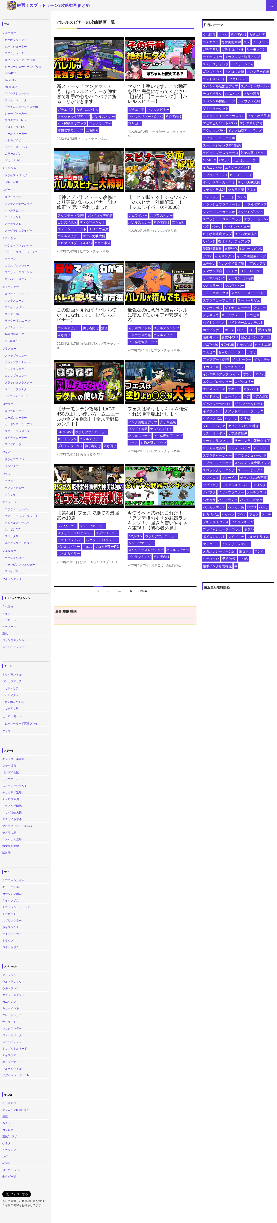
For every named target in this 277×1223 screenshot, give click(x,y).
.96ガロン (11, 86)
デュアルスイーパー (235, 485)
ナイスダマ (9, 1055)
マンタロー (211, 544)
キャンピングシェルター (20, 564)
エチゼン (209, 263)
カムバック (233, 94)
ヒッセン (227, 514)
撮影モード (211, 337)
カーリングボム (12, 893)
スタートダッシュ (250, 212)
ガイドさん (211, 396)
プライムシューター (17, 100)
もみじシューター (231, 352)
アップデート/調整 (70, 215)
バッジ (216, 226)
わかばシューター (246, 160)
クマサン (231, 418)
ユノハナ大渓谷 (245, 234)
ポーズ (229, 330)
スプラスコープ (14, 300)
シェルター (9, 550)
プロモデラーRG (107, 546)
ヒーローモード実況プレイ (21, 723)
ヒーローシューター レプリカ (23, 66)
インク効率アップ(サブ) (245, 130)
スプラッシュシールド (250, 455)
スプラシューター (16, 53)
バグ (206, 226)
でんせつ (209, 352)
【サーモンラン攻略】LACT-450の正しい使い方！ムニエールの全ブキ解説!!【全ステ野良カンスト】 (88, 416)
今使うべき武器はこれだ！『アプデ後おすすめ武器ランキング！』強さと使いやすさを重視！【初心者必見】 (158, 520)
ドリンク (259, 485)
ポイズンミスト (214, 536)
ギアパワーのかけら (217, 404)
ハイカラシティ (242, 64)
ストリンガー (10, 168)
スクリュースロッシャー (75, 533)
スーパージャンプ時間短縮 (222, 145)
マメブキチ (236, 536)
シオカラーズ (212, 285)
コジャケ (231, 271)
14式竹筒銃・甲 (14, 334)
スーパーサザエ (249, 300)
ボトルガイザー (68, 553)
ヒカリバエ (211, 514)
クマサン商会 (212, 271)
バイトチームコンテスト (245, 322)
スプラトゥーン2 (256, 219)
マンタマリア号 (100, 123)
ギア (246, 396)
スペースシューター (17, 93)
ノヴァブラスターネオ (18, 362)
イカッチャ (262, 359)
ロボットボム (10, 947)
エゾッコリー (244, 381)
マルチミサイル (258, 536)
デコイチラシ (212, 94)
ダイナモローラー (237, 308)
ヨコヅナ (245, 551)
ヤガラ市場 (102, 243)
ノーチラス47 (256, 492)
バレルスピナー (103, 116)
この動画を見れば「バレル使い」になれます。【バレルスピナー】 (87, 315)
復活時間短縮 (212, 249)
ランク (259, 551)
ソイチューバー (14, 327)
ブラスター (9, 348)
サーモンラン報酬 (241, 278)
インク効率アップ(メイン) (221, 374)
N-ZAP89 (209, 160)
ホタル (249, 529)
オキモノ (234, 389)
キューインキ (231, 396)
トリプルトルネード (14, 1048)
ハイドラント (13, 217)
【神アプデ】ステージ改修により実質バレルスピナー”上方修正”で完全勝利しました (87, 202)
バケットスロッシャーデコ (21, 252)
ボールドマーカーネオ (219, 182)
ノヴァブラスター (231, 492)
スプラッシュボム (13, 880)
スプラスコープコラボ (219, 300)
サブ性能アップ (255, 204)
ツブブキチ (211, 485)
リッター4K (211, 559)
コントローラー (251, 271)
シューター (9, 32)
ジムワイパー (138, 215)
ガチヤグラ (211, 42)
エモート (227, 197)
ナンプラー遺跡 (258, 71)
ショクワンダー (12, 1028)
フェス (133, 443)
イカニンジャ (212, 167)
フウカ (242, 514)
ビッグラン (260, 42)
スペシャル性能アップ (73, 116)
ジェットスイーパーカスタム (224, 116)
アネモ (251, 189)
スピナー (7, 189)
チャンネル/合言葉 (253, 477)
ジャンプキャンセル (14, 640)
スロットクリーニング (219, 470)
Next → (146, 591)
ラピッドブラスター (17, 389)
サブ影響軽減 (237, 433)
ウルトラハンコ (12, 988)
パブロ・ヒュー (14, 487)
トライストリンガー (17, 175)
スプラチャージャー (217, 455)
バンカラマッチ (214, 507)
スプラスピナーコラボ (18, 203)
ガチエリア (65, 109)
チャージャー (10, 286)
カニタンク (9, 1001)
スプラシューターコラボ (20, 60)
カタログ (7, 1129)
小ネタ (223, 34)
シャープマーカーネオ (219, 212)
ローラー (7, 403)
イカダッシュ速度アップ (242, 57)
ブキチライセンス (216, 522)
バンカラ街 (236, 507)
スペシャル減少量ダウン (252, 463)
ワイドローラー (14, 444)
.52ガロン (135, 536)
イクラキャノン (232, 367)
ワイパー (7, 452)
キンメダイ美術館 (100, 215)
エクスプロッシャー (217, 381)
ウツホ (248, 374)
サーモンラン (67, 439)
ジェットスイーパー (17, 147)
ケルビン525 (12, 529)
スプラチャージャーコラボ (222, 219)
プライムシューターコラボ (222, 529)
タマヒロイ (211, 477)
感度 (5, 1116)
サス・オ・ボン (214, 433)
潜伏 (104, 328)
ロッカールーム (12, 1170)
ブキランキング (139, 557)
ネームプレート (232, 315)
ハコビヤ (253, 315)
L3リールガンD (251, 249)
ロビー (242, 330)
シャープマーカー (92, 526)
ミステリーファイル (235, 544)
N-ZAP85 (227, 345)
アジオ (207, 256)
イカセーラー (241, 359)
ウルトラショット (13, 981)
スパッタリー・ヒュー (18, 542)
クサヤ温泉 (168, 422)
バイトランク (228, 500)
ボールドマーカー (16, 133)
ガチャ (242, 197)
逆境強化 (231, 249)
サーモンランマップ (217, 441)
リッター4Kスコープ (17, 320)
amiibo (6, 1163)
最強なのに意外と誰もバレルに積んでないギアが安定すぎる (158, 315)
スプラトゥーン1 (215, 175)
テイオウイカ (212, 57)
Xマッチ (224, 160)
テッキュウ (211, 315)
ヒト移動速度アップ (71, 123)
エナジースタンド (237, 167)
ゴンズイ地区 (67, 222)
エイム (260, 374)
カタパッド (251, 389)
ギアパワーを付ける (248, 404)
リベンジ (209, 241)
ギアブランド (212, 411)
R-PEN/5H (11, 340)
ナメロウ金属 (98, 229)
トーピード (9, 913)
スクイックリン (14, 307)
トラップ (7, 940)
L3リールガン (13, 153)
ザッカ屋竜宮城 (214, 448)
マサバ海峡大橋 (94, 236)
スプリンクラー (12, 920)
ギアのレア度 (256, 263)
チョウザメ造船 (139, 335)
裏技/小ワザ (229, 337)
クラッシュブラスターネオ (222, 204)
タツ (246, 42)
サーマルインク (214, 278)
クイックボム (212, 418)
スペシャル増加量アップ (220, 86)
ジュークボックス (216, 293)
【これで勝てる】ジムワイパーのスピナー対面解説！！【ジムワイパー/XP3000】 (158, 202)
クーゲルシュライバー (18, 230)
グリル (245, 418)
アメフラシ (211, 197)
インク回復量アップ (142, 422)
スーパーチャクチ (250, 470)
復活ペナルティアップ (234, 241)
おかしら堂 (244, 345)
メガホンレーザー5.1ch (219, 551)
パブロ (251, 507)
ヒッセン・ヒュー (237, 226)
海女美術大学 (231, 42)
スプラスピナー (161, 215)
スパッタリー (13, 536)
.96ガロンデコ (238, 79)
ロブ (252, 330)
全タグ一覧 (9, 1176)
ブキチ (266, 514)
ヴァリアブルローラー (91, 432)
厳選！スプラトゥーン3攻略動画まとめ (53, 5)
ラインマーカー (12, 934)
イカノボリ (9, 626)
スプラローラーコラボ (219, 138)
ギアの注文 (260, 396)
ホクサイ (10, 494)
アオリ (251, 352)
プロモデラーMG (69, 446)
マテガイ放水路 (214, 189)
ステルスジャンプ (166, 328)
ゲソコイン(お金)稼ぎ (243, 426)
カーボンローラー (16, 417)
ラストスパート (214, 79)
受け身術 (264, 330)
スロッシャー (10, 238)
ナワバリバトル (161, 429)
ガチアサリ (211, 49)
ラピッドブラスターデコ (220, 153)
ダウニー (259, 308)
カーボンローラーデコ (18, 424)
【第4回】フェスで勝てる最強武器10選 (88, 515)
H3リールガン (13, 160)
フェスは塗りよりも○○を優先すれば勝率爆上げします (158, 411)
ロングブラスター (16, 375)
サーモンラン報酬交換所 (252, 441)
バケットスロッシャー (102, 540)
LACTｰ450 (65, 432)
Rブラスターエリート (18, 396)
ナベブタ (209, 492)
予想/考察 (229, 559)
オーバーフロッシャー (18, 279)
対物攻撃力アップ (70, 130)
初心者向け (173, 116)
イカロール (211, 367)
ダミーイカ (229, 477)
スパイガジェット (16, 571)
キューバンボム (12, 887)
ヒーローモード (241, 175)
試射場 (6, 852)
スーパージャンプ (13, 647)
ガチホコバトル (87, 109)
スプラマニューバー (217, 463)
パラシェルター (14, 557)
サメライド (9, 1021)
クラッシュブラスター (18, 382)
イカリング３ (224, 256)
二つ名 (243, 559)
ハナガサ (209, 500)
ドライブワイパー (70, 540)
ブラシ (6, 473)
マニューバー (10, 502)
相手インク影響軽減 (217, 566)
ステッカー (261, 448)
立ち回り (92, 130)
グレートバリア (214, 426)
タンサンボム (212, 308)
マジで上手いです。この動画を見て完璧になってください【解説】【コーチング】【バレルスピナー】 (158, 94)
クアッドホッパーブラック (244, 411)
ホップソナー (212, 330)
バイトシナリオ (214, 322)
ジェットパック (239, 448)
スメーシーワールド (71, 229)
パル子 (263, 507)
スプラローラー (106, 533)
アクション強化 (214, 130)
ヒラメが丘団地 (258, 116)
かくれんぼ (263, 345)
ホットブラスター (16, 369)
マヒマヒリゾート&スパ (145, 116)
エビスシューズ (214, 389)
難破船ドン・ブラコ (255, 337)
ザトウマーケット (92, 222)
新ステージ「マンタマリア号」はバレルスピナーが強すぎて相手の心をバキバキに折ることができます (87, 94)
